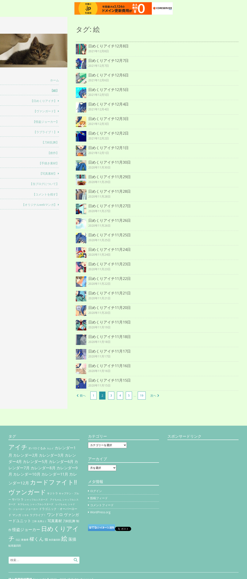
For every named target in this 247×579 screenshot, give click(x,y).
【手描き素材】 (48, 163)
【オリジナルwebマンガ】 (39, 205)
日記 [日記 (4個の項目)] (18, 539)
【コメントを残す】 (45, 194)
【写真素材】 (48, 173)
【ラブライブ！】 (45, 132)
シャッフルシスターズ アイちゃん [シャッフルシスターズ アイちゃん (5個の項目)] (42, 499)
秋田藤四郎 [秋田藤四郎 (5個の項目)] (54, 539)
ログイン (96, 491)
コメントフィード (102, 505)
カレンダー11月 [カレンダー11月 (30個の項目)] (54, 474)
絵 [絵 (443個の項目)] (64, 538)
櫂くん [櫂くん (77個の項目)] (36, 539)
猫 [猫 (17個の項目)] (46, 539)
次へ (153, 395)
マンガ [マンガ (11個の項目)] (16, 515)
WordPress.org (100, 512)
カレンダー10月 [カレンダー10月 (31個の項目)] (26, 474)
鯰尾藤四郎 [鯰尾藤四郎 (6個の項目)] (14, 545)
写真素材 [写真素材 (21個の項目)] (55, 520)
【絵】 (54, 90)
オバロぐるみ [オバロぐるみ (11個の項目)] (37, 448)
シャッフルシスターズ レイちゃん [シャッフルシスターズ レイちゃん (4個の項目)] (48, 504)
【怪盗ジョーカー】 (45, 122)
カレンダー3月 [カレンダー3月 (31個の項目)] (51, 455)
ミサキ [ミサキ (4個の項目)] (25, 515)
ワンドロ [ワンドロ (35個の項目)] (55, 514)
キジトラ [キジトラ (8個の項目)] (52, 493)
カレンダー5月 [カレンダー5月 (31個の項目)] (35, 461)
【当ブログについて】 (44, 184)
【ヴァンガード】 (45, 111)
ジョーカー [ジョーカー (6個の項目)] (31, 509)
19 (141, 395)
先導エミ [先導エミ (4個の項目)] (42, 521)
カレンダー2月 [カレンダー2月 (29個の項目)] (25, 455)
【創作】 (53, 153)
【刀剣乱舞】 (50, 142)
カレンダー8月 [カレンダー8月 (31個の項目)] (43, 467)
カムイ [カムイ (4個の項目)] (50, 448)
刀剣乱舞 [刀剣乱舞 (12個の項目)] (69, 521)
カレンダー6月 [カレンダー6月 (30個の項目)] (61, 461)
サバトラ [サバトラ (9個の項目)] (18, 499)
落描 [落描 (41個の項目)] (72, 539)
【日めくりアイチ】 (43, 101)
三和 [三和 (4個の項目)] (34, 521)
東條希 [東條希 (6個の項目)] (25, 540)
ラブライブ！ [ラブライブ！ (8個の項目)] (38, 515)
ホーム (54, 80)
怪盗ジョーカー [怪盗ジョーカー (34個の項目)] (26, 529)
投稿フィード (99, 498)
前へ (83, 395)
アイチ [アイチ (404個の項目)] (17, 447)
